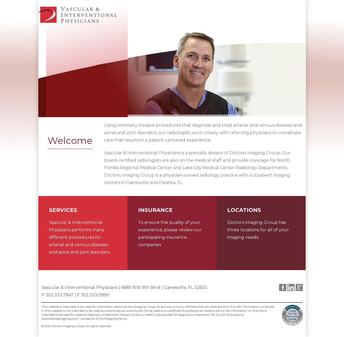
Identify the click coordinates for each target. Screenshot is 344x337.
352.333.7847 (60, 294)
